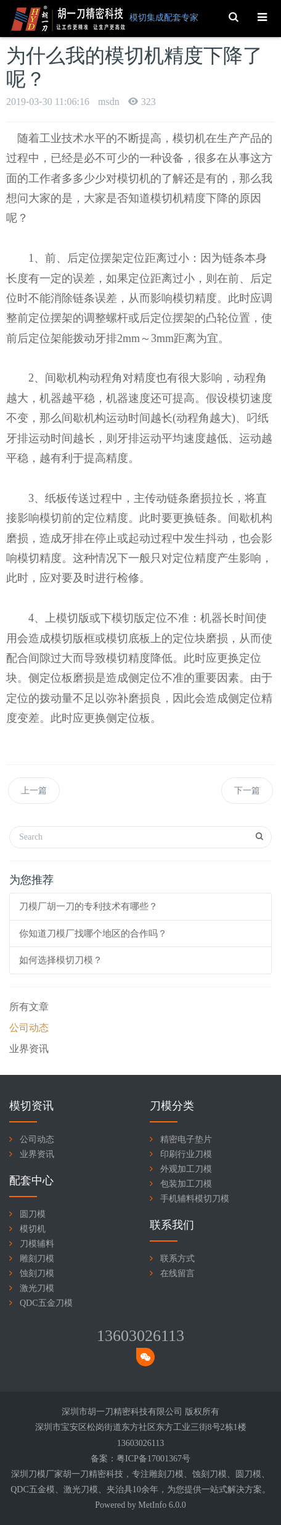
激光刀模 (37, 1288)
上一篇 (34, 790)
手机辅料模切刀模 (194, 1198)
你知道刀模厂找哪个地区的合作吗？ (93, 933)
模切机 (33, 1229)
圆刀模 (33, 1214)
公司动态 (29, 1027)
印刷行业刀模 (186, 1154)
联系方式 (177, 1258)
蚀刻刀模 (37, 1273)
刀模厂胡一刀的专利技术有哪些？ (88, 906)
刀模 (175, 1474)
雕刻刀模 (37, 1258)
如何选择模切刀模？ (60, 960)
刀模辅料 (37, 1243)
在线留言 (177, 1273)
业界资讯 (29, 1048)
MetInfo (152, 1505)
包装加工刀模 (186, 1184)
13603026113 (140, 1336)
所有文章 (29, 1006)
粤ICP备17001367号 (153, 1458)
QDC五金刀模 (46, 1303)
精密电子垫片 (186, 1139)
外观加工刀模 (186, 1169)
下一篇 (247, 790)
